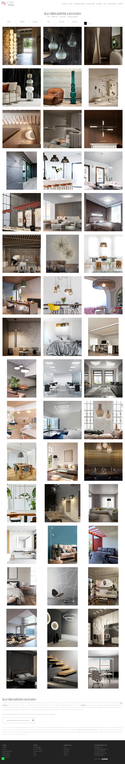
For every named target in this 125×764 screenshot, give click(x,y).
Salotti (4, 749)
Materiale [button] (35, 22)
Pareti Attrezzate (6, 751)
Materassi (66, 753)
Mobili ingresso (6, 753)
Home (48, 16)
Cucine (70, 4)
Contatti (120, 4)
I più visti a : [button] (75, 22)
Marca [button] (9, 22)
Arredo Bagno (6, 755)
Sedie (34, 755)
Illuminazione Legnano (73, 16)
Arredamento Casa (79, 4)
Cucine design (37, 747)
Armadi (66, 755)
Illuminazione (63, 16)
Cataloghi (99, 4)
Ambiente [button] (22, 22)
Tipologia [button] (61, 22)
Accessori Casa (90, 4)
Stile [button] (48, 22)
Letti (65, 747)
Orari (104, 4)
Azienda (64, 4)
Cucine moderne (37, 749)
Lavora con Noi (112, 4)
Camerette (67, 749)
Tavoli (34, 753)
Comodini (66, 751)
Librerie (4, 747)
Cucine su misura (37, 751)
